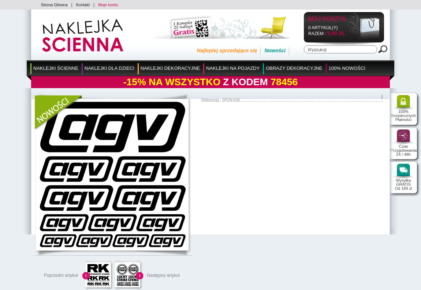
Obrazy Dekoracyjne (294, 68)
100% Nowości (347, 68)
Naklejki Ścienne (55, 68)
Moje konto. (108, 5)
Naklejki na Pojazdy (233, 68)
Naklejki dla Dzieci (109, 68)
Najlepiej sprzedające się (227, 50)
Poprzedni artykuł (61, 275)
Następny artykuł (163, 275)
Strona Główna (54, 5)
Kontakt (83, 5)
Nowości (275, 50)
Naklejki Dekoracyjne (170, 68)
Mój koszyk (327, 19)
